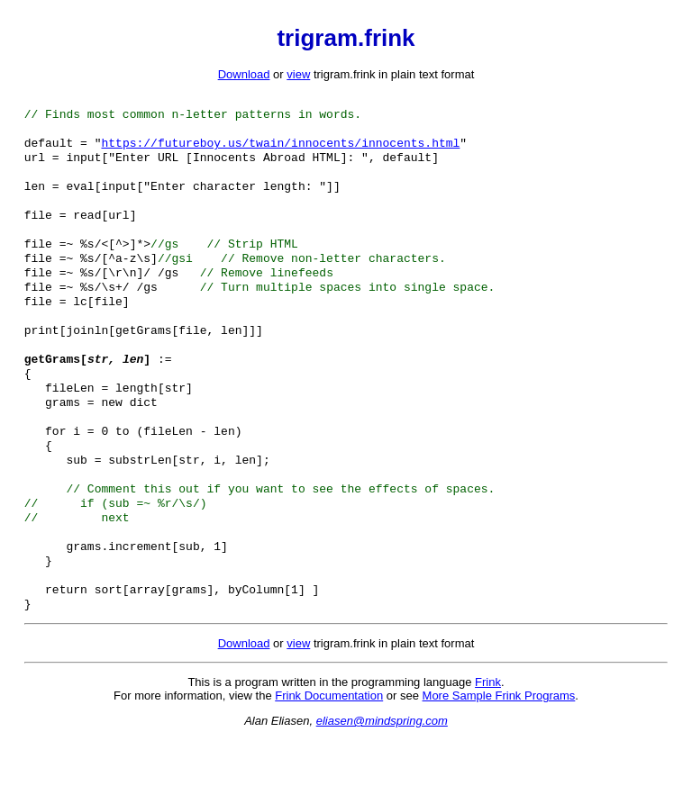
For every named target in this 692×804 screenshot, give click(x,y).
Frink (488, 747)
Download (244, 74)
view (298, 74)
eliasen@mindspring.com (382, 785)
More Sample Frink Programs (499, 760)
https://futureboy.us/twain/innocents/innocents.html (280, 149)
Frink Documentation (329, 760)
